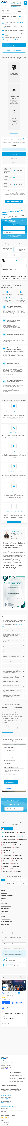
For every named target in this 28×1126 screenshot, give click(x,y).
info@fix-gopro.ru (5, 1102)
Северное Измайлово (6, 921)
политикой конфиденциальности (16, 236)
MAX (21, 269)
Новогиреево (4, 911)
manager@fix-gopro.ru (7, 1106)
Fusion (24, 278)
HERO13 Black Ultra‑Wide (14, 269)
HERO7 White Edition (10, 271)
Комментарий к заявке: (10, 774)
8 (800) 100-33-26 (5, 1099)
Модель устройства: (9, 760)
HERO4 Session (14, 276)
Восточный (4, 893)
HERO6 (12, 274)
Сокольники (4, 927)
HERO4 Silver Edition (5, 276)
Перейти (18, 261)
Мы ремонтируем (6, 11)
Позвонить (20, 11)
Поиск (14, 145)
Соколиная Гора (5, 924)
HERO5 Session (18, 274)
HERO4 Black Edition (22, 276)
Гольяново (3, 898)
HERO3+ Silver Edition (5, 278)
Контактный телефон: (9, 747)
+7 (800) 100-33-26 (16, 5)
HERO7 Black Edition (5, 274)
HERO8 (2, 271)
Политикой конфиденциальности (9, 787)
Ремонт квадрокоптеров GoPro (21, 249)
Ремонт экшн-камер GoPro (7, 249)
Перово (3, 916)
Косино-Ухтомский (6, 906)
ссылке (7, 1068)
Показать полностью (7, 732)
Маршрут (6, 1003)
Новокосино (4, 914)
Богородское (4, 888)
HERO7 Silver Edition (19, 271)
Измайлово (4, 903)
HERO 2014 (19, 278)
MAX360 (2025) (4, 269)
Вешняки (3, 890)
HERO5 (23, 274)
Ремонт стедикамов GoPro (14, 254)
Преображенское (5, 919)
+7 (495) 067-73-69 (16, 2)
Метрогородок (5, 908)
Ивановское (4, 901)
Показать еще (14, 133)
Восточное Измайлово (7, 895)
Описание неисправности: (11, 767)
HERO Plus (13, 278)
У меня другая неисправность (14, 201)
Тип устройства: (8, 754)
